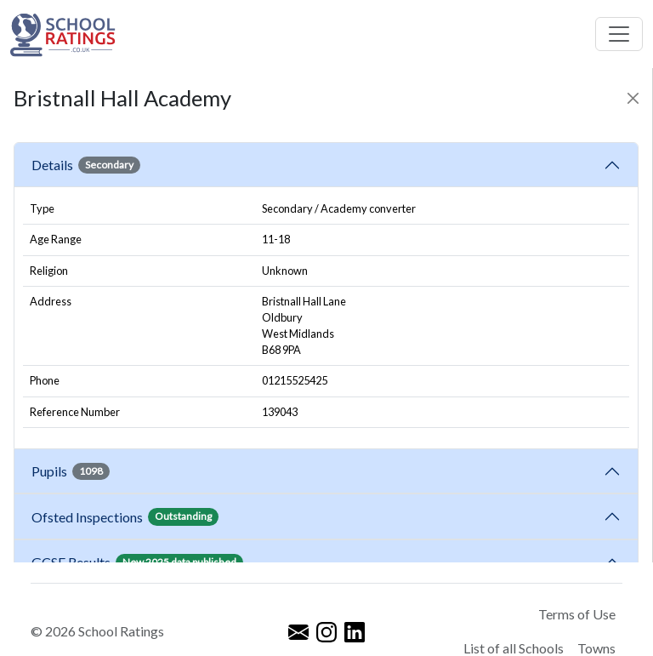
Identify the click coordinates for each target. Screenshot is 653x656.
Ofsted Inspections (125, 516)
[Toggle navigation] (619, 34)
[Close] (633, 98)
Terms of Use (577, 614)
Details (85, 165)
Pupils (70, 471)
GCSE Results (137, 562)
